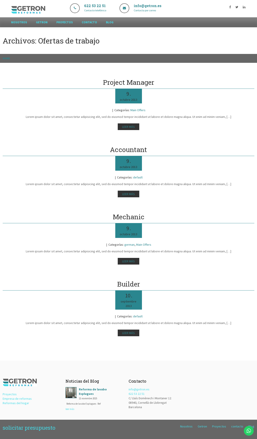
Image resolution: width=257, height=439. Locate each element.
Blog (110, 22)
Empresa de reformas (17, 399)
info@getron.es (139, 389)
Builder (128, 284)
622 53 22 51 (137, 394)
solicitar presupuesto (29, 427)
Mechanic (128, 216)
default (138, 177)
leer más (70, 409)
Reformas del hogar (16, 403)
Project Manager (128, 82)
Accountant (128, 149)
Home (6, 58)
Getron (42, 22)
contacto (89, 22)
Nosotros (19, 22)
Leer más (128, 127)
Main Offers (137, 110)
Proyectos (64, 22)
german (129, 245)
